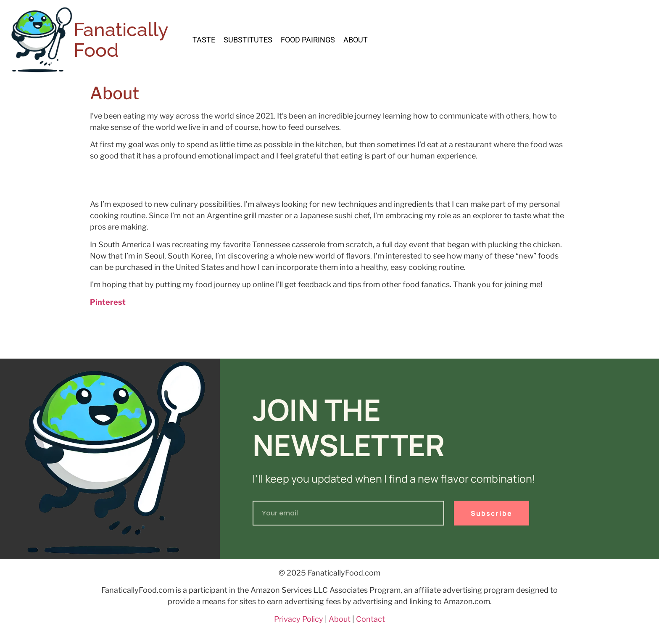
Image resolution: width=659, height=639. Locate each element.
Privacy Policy (298, 619)
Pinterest (108, 302)
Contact (370, 619)
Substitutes (248, 40)
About (355, 40)
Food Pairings (308, 40)
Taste (203, 40)
